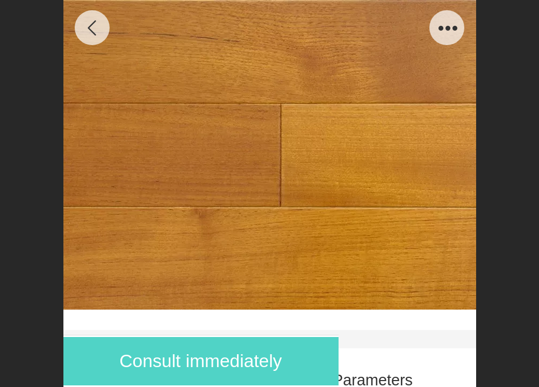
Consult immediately (200, 361)
